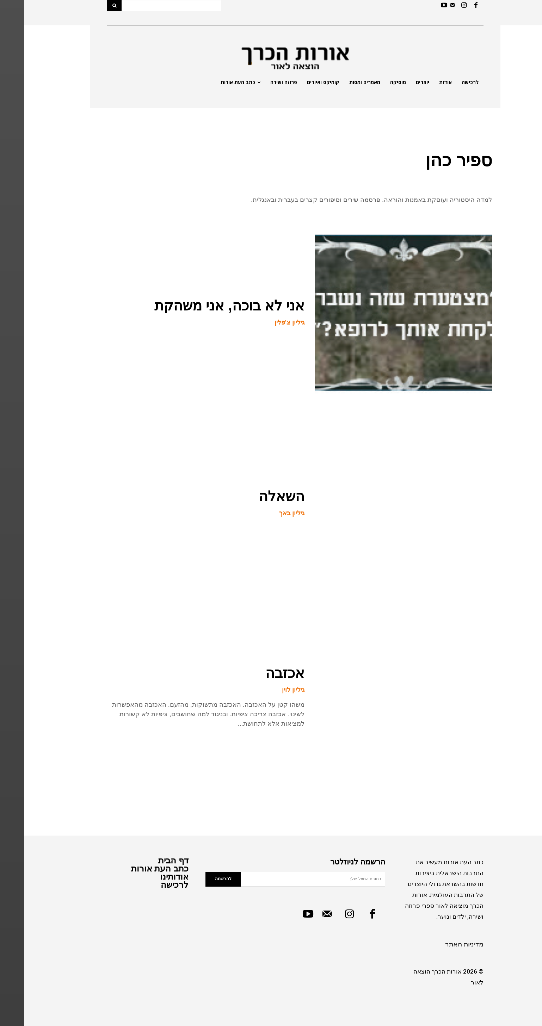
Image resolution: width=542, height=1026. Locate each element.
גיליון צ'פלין (265, 322)
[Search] (90, 5)
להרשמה (199, 878)
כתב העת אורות (135, 868)
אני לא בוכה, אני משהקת (205, 305)
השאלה (257, 496)
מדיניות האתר (440, 944)
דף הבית (149, 860)
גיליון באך (267, 513)
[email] (288, 879)
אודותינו (150, 876)
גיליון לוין (269, 690)
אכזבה (260, 673)
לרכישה (150, 884)
